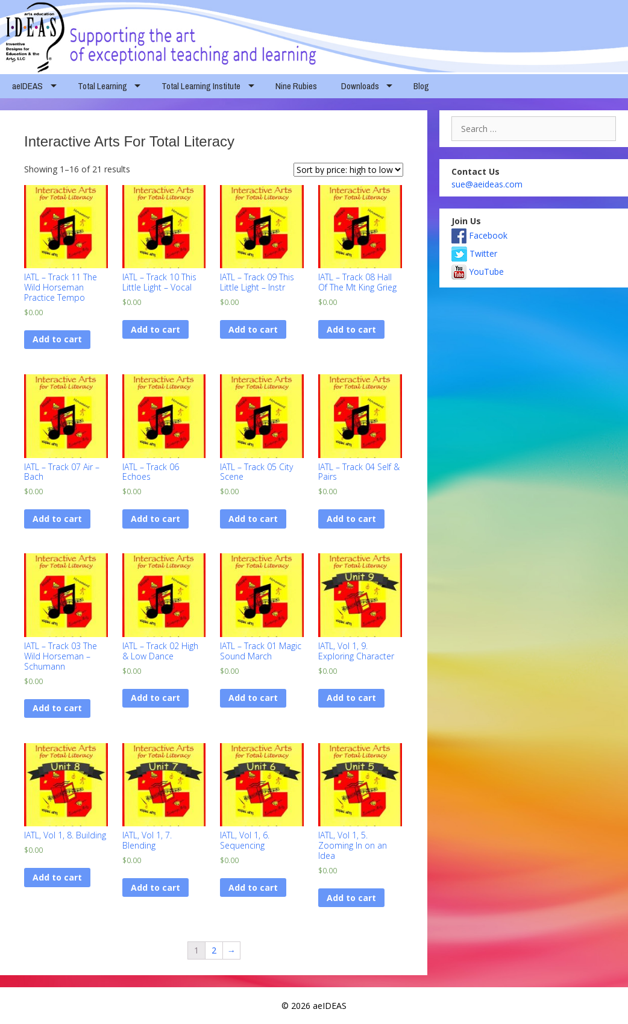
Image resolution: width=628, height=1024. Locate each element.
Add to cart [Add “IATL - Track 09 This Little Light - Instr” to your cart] (253, 329)
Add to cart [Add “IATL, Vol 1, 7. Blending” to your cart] (155, 887)
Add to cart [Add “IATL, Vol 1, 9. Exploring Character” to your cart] (351, 697)
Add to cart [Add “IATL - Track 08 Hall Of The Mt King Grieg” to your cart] (351, 329)
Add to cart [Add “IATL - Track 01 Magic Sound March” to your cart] (253, 697)
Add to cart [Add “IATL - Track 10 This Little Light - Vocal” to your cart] (155, 329)
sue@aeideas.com (487, 184)
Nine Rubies (296, 86)
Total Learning (102, 86)
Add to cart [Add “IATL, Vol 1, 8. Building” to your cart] (57, 877)
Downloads (360, 86)
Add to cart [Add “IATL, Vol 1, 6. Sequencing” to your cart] (253, 887)
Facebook (479, 235)
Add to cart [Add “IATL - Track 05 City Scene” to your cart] (253, 518)
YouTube (477, 271)
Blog (421, 86)
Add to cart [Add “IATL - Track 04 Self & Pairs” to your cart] (351, 518)
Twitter (474, 253)
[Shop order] (348, 170)
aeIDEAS (27, 86)
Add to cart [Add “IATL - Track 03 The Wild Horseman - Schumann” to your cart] (57, 708)
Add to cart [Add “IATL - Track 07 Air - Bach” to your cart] (57, 518)
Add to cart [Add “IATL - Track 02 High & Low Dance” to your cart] (155, 697)
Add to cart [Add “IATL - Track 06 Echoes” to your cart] (155, 518)
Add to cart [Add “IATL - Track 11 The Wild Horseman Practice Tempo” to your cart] (57, 339)
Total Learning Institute (201, 86)
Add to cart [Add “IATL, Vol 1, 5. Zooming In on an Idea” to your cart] (351, 897)
